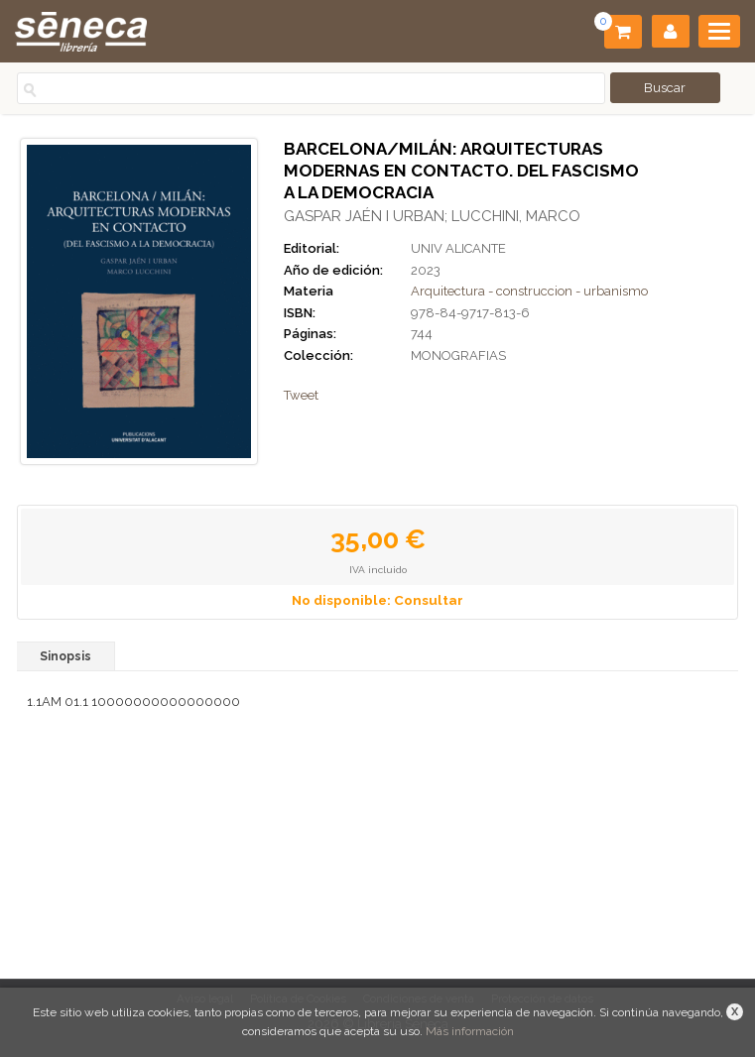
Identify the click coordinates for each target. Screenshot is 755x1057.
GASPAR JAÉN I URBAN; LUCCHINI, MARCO (432, 216)
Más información (470, 1031)
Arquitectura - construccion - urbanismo (529, 291)
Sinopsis (65, 656)
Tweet (301, 395)
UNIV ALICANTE (458, 248)
